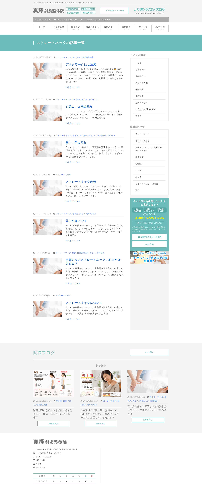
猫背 (90, 135)
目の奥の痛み (83, 253)
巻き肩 (75, 135)
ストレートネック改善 (81, 181)
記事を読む (53, 424)
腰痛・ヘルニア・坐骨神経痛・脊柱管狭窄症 (149, 149)
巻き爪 (138, 177)
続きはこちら (73, 87)
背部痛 (103, 135)
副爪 (137, 190)
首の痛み (111, 135)
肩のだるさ (93, 99)
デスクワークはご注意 (81, 64)
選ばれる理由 (92, 28)
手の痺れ (76, 99)
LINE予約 (149, 244)
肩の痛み (101, 253)
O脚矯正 (139, 164)
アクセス (143, 28)
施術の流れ (109, 28)
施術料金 (126, 28)
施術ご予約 (160, 28)
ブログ (138, 116)
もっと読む (149, 352)
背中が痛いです (76, 221)
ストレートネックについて (84, 302)
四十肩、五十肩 (109, 401)
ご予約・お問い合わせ (145, 109)
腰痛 (45, 405)
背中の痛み (91, 214)
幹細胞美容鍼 (87, 57)
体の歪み (76, 57)
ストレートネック (63, 57)
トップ (42, 28)
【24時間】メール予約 (114, 11)
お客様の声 (58, 28)
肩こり (84, 99)
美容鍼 (138, 170)
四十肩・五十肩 (142, 141)
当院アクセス (141, 102)
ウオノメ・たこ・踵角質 (146, 183)
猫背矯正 (139, 157)
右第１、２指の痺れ (79, 106)
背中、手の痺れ (76, 142)
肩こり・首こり (142, 134)
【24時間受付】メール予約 (149, 237)
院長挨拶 (75, 28)
